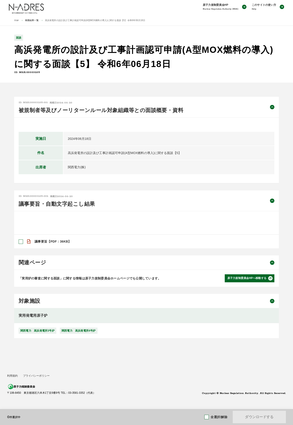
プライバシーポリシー (36, 375)
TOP (16, 20)
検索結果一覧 (32, 20)
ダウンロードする (259, 417)
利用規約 (12, 375)
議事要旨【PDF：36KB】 (53, 241)
